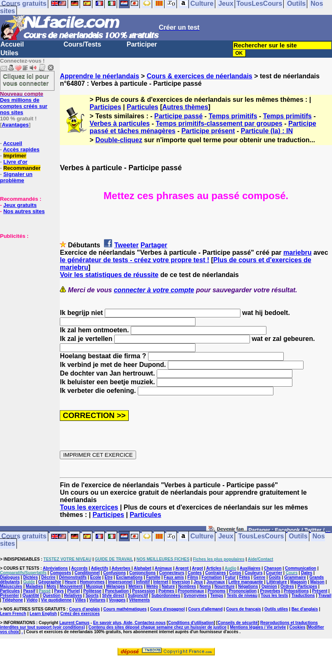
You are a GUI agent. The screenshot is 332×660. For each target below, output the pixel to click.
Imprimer (14, 156)
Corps (235, 573)
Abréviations (55, 568)
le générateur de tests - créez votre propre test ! (134, 259)
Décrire (48, 577)
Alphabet (142, 568)
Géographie (49, 582)
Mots (51, 586)
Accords (79, 568)
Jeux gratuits (20, 205)
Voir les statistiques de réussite (109, 274)
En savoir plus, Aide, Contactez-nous (129, 622)
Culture (202, 536)
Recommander (21, 168)
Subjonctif (138, 595)
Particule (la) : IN (267, 130)
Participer (142, 44)
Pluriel (73, 591)
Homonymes (92, 582)
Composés (60, 573)
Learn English (43, 613)
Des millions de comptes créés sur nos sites (23, 103)
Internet (160, 582)
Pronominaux (191, 591)
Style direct (113, 595)
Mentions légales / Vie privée (258, 627)
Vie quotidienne (56, 600)
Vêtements (139, 600)
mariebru (297, 252)
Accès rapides (21, 149)
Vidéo (32, 600)
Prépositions (296, 591)
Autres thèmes (185, 106)
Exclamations (129, 577)
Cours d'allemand (205, 609)
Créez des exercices (80, 613)
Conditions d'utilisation (191, 622)
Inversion (181, 582)
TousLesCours (261, 536)
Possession (143, 591)
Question (51, 595)
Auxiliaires (250, 568)
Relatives (73, 595)
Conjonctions (142, 573)
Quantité (31, 595)
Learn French (13, 613)
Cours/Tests (82, 44)
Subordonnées (165, 595)
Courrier (274, 573)
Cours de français (243, 609)
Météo (152, 586)
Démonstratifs (73, 577)
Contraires (215, 573)
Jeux (225, 536)
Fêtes (244, 577)
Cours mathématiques (125, 609)
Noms (205, 586)
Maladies (34, 586)
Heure (70, 582)
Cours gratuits (23, 536)
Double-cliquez (118, 139)
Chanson (273, 568)
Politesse (92, 591)
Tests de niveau (242, 595)
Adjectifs (99, 568)
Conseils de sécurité (238, 622)
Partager (154, 245)
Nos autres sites (24, 211)
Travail (325, 595)
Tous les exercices (89, 507)
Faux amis (174, 577)
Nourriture (224, 586)
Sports (92, 595)
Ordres (287, 586)
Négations (248, 586)
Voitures (97, 600)
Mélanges (115, 586)
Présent (319, 591)
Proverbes (270, 591)
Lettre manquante (245, 582)
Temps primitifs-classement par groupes (218, 123)
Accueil (12, 44)
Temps (217, 595)
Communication (300, 568)
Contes (195, 573)
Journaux (215, 582)
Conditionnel (87, 573)
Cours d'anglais (84, 609)
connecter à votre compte (154, 290)
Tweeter (126, 245)
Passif (29, 591)
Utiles (9, 52)
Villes (80, 600)
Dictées (30, 577)
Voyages (117, 600)
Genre (259, 577)
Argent (181, 568)
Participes (105, 106)
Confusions (114, 573)
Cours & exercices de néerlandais (199, 76)
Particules (142, 106)
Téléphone (12, 600)
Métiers (135, 586)
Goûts (275, 577)
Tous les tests (274, 595)
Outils (298, 536)
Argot (197, 568)
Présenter (9, 595)
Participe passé (178, 116)
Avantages (15, 125)
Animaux (163, 568)
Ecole (95, 577)
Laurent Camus (74, 622)
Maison (317, 582)
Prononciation (243, 591)
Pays (59, 591)
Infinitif (143, 582)
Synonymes (195, 595)
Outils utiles (276, 609)
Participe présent (208, 130)
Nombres (187, 586)
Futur (230, 577)
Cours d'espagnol (167, 609)
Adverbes (121, 568)
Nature (168, 586)
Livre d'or (15, 162)
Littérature (276, 582)
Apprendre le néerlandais (99, 76)
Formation (212, 577)
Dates (306, 573)
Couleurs (253, 573)
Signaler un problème (16, 177)
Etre (109, 577)
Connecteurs (171, 573)
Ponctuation (117, 591)
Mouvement (71, 586)
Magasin (298, 582)
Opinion (269, 586)
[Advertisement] (24, 280)
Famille (153, 577)
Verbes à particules (119, 123)
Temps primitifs (233, 116)
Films (192, 577)
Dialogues (10, 577)
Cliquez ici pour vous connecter (26, 80)
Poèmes (166, 591)
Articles (213, 568)
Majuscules (11, 586)
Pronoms (216, 591)
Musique (94, 586)
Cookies (298, 627)
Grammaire (295, 577)
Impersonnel (120, 582)
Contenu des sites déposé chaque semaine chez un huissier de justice (157, 627)
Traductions (303, 595)
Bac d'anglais (305, 609)
